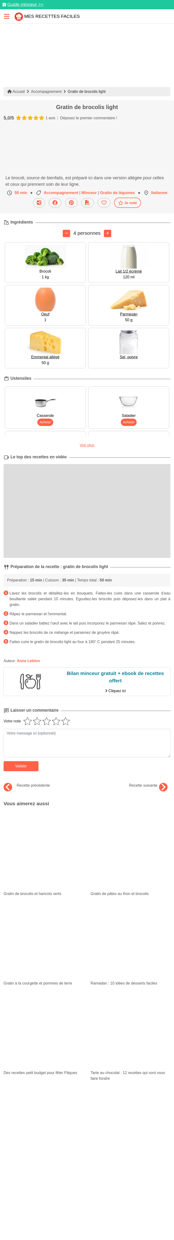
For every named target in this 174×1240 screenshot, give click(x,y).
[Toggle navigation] (6, 16)
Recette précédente (27, 785)
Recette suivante (148, 785)
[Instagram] (106, 1184)
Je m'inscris (87, 1109)
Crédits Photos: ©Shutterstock (128, 1216)
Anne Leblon (28, 661)
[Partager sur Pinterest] (68, 1184)
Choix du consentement (64, 1224)
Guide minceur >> (25, 4)
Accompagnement (46, 92)
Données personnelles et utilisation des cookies (84, 1199)
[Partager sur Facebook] (87, 1184)
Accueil (16, 92)
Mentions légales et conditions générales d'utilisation (84, 1208)
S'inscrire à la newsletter (109, 1224)
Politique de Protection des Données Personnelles (56, 1216)
